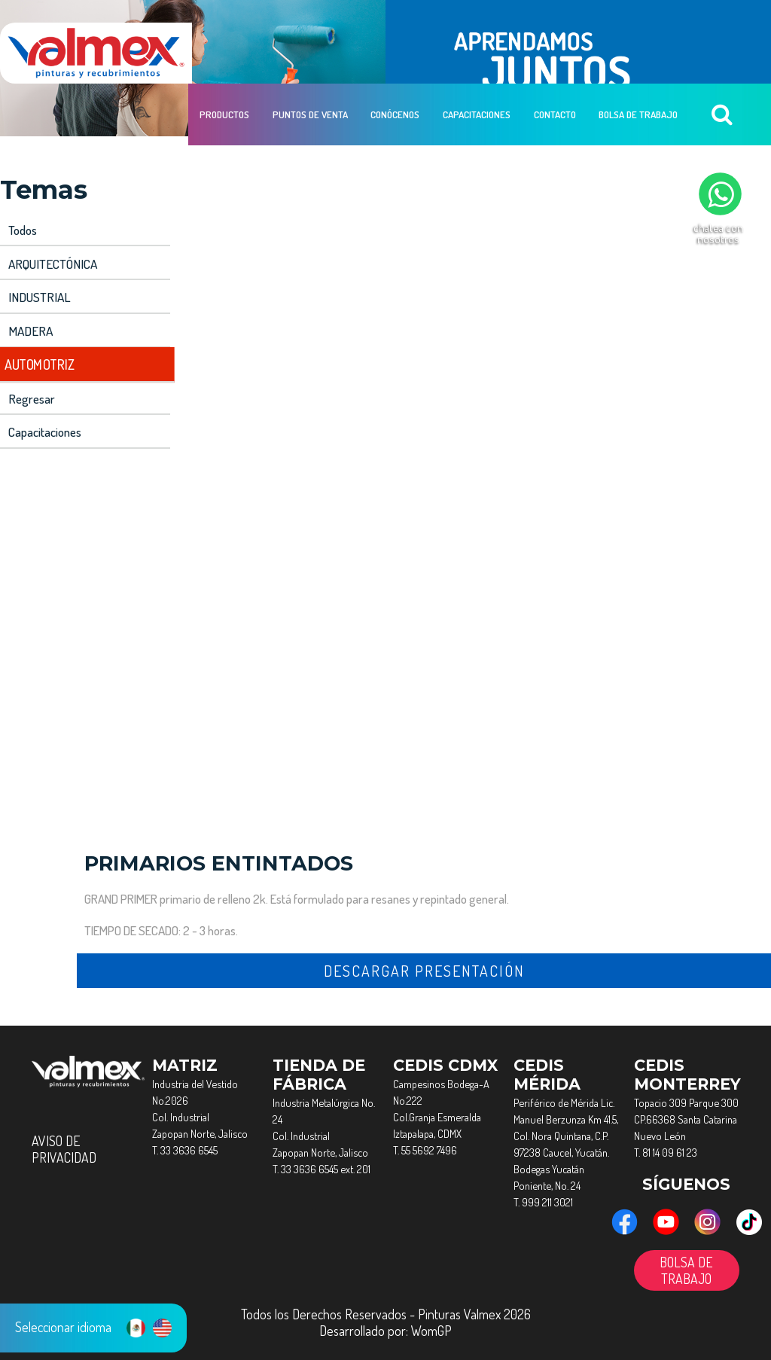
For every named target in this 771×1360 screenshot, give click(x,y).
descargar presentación (424, 961)
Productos (224, 53)
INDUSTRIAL (37, 294)
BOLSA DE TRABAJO (686, 1261)
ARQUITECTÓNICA (50, 262)
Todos (22, 229)
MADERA (29, 326)
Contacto (553, 53)
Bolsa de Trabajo (635, 53)
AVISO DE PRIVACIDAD (64, 1140)
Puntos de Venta (309, 53)
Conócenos (394, 53)
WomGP (431, 1321)
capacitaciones (44, 423)
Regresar (31, 391)
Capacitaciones (475, 53)
